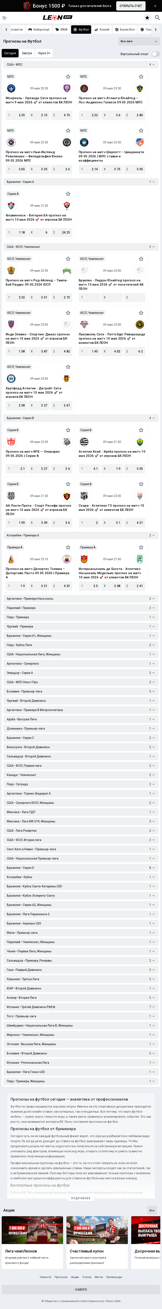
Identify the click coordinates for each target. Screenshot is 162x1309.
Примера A (15, 547)
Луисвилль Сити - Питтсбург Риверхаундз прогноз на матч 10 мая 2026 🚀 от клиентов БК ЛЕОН (112, 338)
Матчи (99, 1277)
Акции (75, 1277)
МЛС (10, 76)
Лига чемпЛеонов (21, 1251)
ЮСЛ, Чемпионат (19, 258)
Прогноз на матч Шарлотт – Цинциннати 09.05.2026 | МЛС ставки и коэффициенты (111, 156)
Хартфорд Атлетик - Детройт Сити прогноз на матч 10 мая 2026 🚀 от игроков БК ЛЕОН (34, 392)
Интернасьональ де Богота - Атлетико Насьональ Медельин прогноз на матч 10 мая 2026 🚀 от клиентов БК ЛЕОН (110, 573)
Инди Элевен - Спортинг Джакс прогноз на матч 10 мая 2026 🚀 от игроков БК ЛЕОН (38, 338)
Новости (45, 1277)
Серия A (13, 194)
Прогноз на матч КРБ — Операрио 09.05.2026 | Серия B (33, 454)
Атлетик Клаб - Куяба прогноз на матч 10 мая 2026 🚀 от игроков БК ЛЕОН (112, 454)
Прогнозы (61, 1277)
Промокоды (114, 1277)
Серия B (13, 430)
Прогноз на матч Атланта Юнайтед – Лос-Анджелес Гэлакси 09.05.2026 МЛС (111, 100)
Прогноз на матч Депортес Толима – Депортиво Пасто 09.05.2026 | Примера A (37, 573)
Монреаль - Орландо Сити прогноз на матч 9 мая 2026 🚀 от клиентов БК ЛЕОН (39, 100)
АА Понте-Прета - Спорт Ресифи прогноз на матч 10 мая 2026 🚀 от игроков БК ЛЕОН (38, 510)
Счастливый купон (87, 1251)
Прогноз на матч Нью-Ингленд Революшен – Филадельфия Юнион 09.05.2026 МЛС (34, 156)
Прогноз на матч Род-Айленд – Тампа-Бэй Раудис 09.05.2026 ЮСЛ (37, 282)
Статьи (86, 1277)
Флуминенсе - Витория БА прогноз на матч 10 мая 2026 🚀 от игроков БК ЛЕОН (39, 217)
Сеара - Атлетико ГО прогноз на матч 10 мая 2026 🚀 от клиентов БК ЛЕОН (111, 508)
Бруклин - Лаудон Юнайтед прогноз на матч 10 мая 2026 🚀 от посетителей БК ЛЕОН (111, 284)
